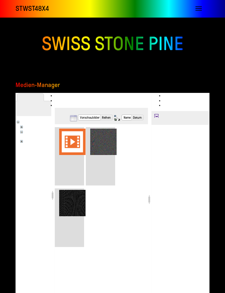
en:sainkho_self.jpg (173, 116)
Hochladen (66, 100)
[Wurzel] (30, 121)
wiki (30, 141)
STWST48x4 (32, 8)
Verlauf (172, 105)
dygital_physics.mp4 (75, 159)
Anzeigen (173, 95)
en (28, 126)
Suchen (63, 105)
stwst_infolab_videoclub (43, 136)
